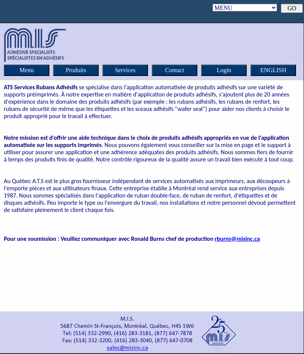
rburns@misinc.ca (237, 238)
